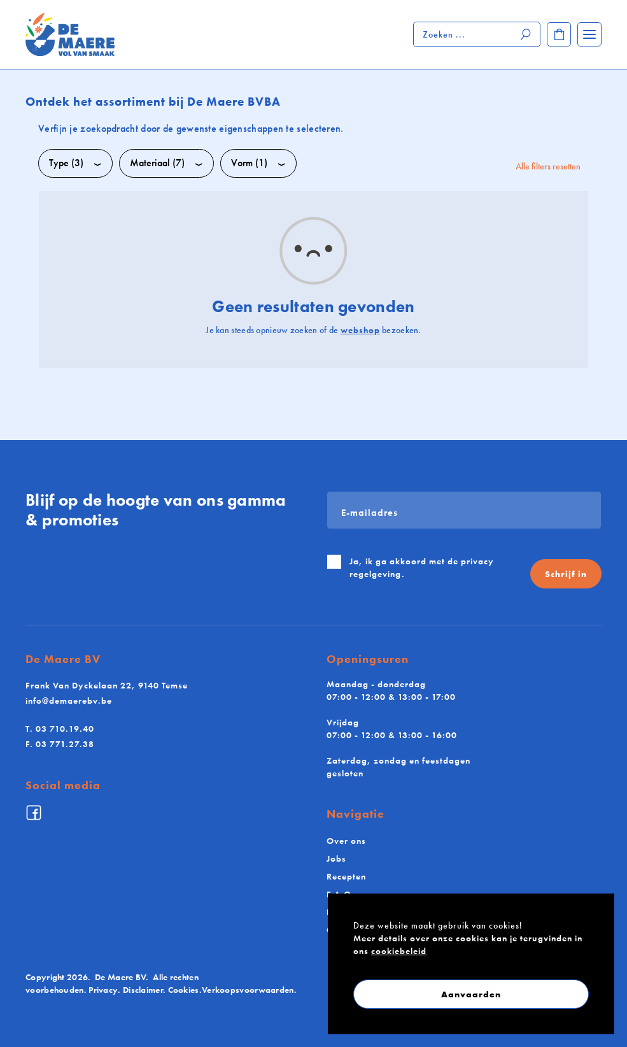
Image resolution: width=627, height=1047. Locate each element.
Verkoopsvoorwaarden (248, 989)
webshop (360, 330)
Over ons (346, 840)
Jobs (336, 858)
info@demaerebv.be (68, 700)
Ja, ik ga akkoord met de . (421, 567)
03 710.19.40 (59, 728)
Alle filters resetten (548, 166)
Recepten (346, 876)
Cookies (183, 989)
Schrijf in (566, 574)
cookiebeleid (398, 951)
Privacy (103, 989)
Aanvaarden (471, 994)
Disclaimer (143, 989)
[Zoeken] (526, 34)
